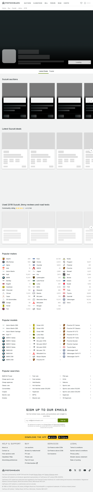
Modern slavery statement (78, 457)
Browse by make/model (32, 450)
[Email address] (40, 420)
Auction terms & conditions (79, 450)
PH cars (27, 454)
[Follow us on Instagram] (80, 470)
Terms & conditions (76, 447)
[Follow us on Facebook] (70, 470)
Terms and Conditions (59, 424)
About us (5, 447)
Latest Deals (43, 71)
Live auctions (29, 447)
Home (4, 8)
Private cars (29, 457)
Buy (9, 8)
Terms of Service (49, 474)
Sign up (62, 420)
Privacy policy (74, 454)
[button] (14, 140)
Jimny (20, 8)
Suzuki (14, 8)
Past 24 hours (29, 460)
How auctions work (8, 454)
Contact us (5, 450)
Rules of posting (75, 460)
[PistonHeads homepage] (11, 3)
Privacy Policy (47, 424)
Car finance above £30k (55, 450)
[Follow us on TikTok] (89, 470)
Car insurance (52, 454)
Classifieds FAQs (7, 457)
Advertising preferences (9, 460)
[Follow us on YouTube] (84, 470)
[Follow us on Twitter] (75, 470)
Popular (51, 71)
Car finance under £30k (55, 447)
